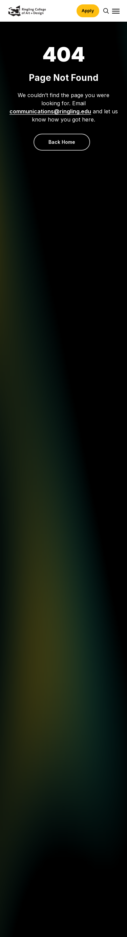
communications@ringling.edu (50, 111)
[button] (116, 10)
